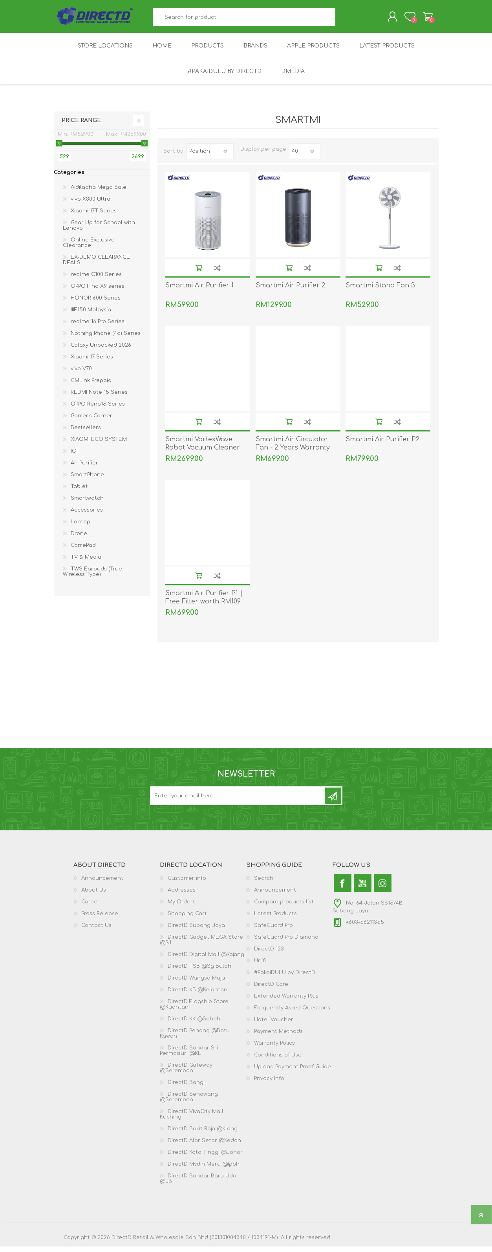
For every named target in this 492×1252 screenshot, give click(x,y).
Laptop (80, 527)
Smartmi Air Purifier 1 (199, 290)
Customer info (187, 883)
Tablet (79, 492)
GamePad (83, 551)
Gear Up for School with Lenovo (99, 230)
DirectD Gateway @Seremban (186, 1073)
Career (90, 907)
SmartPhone (87, 480)
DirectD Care (271, 989)
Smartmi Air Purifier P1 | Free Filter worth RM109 (204, 602)
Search (344, 20)
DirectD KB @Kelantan (197, 995)
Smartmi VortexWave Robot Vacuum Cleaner (202, 449)
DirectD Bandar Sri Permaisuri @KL (189, 1056)
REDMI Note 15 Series (99, 397)
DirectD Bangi (186, 1088)
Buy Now (198, 273)
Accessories (87, 515)
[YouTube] (362, 888)
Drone (79, 539)
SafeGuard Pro (273, 931)
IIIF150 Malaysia (91, 315)
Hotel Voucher (273, 1025)
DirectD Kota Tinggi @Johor (205, 1158)
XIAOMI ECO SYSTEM (99, 445)
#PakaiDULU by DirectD (284, 978)
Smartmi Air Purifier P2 (382, 444)
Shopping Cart (420, 19)
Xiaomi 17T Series (94, 216)
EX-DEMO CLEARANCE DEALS (96, 265)
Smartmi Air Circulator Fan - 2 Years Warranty (293, 449)
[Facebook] (342, 888)
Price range (81, 126)
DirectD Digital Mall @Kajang (206, 960)
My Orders (182, 907)
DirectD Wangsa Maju (196, 983)
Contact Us (96, 931)
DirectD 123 (269, 954)
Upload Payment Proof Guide (292, 1072)
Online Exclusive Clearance (89, 248)
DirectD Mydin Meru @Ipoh (204, 1169)
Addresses (182, 895)
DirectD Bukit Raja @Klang (203, 1134)
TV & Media (86, 562)
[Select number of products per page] (304, 156)
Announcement (102, 883)
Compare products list (284, 907)
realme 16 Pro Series (97, 327)
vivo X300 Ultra (90, 204)
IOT (75, 456)
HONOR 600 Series (96, 303)
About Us (93, 895)
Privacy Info (269, 1084)
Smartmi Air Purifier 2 (290, 290)
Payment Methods (278, 1037)
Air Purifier (84, 468)
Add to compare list (217, 273)
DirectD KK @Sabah (194, 1024)
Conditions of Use (278, 1060)
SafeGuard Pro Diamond (286, 942)
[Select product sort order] (210, 156)
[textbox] (243, 20)
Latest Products (275, 919)
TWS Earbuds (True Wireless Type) (92, 577)
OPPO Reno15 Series (98, 409)
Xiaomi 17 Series (92, 362)
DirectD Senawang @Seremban (189, 1102)
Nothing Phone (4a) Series (106, 339)
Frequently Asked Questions (292, 1013)
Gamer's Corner (91, 421)
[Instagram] (382, 888)
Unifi (260, 966)
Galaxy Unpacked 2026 (101, 350)
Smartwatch (87, 503)
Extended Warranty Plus (286, 1001)
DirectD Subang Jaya (196, 931)
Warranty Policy (274, 1048)
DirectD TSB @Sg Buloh (199, 971)
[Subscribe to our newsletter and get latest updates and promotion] (238, 801)
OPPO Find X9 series (97, 291)
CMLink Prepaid (91, 386)
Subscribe (333, 801)
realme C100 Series (96, 280)
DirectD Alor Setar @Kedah (204, 1146)
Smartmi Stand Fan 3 (380, 290)
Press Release (99, 919)
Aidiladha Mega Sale (98, 193)
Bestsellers (86, 433)
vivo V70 (81, 374)
